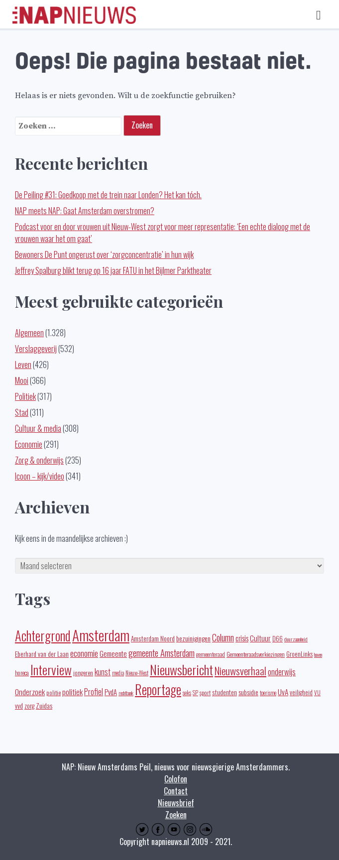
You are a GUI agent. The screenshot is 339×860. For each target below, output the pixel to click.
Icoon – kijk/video (39, 476)
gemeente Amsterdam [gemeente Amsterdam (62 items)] (161, 652)
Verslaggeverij (36, 349)
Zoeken (176, 815)
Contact (176, 791)
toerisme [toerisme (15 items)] (268, 693)
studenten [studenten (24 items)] (224, 692)
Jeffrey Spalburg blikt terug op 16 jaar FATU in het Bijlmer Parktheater (113, 270)
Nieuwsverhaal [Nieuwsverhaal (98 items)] (240, 670)
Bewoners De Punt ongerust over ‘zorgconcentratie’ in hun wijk (104, 254)
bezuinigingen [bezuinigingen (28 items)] (193, 638)
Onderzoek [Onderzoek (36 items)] (30, 692)
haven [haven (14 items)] (318, 654)
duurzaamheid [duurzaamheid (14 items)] (296, 639)
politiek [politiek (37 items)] (72, 692)
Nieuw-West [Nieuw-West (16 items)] (136, 673)
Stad (21, 412)
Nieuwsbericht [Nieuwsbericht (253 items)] (181, 669)
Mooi (21, 380)
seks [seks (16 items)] (187, 693)
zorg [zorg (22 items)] (29, 706)
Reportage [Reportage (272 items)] (158, 689)
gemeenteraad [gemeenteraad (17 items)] (210, 654)
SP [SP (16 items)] (195, 693)
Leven (23, 364)
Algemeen (29, 333)
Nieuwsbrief (176, 803)
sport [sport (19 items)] (205, 692)
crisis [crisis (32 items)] (241, 637)
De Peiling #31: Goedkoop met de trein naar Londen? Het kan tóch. (108, 195)
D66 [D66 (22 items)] (277, 638)
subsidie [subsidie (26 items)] (248, 692)
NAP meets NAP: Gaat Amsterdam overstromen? (84, 211)
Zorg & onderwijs (39, 460)
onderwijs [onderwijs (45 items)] (282, 671)
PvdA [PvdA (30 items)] (111, 692)
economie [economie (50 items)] (84, 652)
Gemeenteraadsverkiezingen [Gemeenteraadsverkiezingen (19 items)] (255, 654)
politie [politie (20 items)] (53, 692)
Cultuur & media (38, 428)
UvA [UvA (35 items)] (283, 691)
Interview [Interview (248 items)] (51, 669)
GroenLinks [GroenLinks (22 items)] (299, 654)
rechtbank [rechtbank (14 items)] (125, 693)
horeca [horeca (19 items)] (22, 672)
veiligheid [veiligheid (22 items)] (301, 692)
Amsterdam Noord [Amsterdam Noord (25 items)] (153, 638)
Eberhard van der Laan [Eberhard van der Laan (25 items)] (42, 654)
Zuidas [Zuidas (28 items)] (44, 705)
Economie (28, 444)
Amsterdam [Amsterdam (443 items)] (100, 634)
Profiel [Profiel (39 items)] (93, 692)
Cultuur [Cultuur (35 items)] (260, 637)
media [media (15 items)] (118, 673)
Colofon (175, 779)
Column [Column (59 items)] (223, 637)
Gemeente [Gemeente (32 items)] (113, 653)
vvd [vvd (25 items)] (19, 706)
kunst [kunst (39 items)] (103, 672)
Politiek (25, 396)
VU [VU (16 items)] (317, 693)
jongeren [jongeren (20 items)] (83, 672)
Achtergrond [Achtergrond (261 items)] (43, 635)
